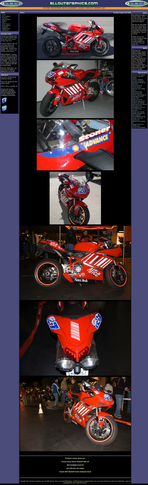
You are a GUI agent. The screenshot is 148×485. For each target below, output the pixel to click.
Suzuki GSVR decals (138, 127)
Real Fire (135, 84)
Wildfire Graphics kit (138, 113)
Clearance (4, 77)
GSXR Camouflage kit (139, 95)
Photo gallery (6, 25)
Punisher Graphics (138, 81)
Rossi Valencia (136, 93)
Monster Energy (137, 92)
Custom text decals (138, 102)
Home (4, 14)
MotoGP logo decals (138, 101)
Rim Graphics (136, 115)
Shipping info (6, 28)
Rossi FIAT (135, 98)
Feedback (5, 27)
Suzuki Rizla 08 (137, 85)
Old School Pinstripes (139, 75)
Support (4, 21)
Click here (11, 60)
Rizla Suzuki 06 (137, 106)
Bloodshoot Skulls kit (138, 82)
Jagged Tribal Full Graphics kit (137, 125)
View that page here (138, 43)
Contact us (5, 30)
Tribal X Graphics (137, 79)
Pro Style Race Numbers (137, 109)
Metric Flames (5, 86)
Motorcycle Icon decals (139, 104)
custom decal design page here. (8, 39)
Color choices (6, 24)
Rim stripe (4, 81)
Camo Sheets (136, 87)
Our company (6, 16)
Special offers (6, 19)
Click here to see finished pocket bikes (9, 50)
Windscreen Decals (138, 112)
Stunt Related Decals (138, 116)
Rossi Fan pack (137, 99)
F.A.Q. (4, 22)
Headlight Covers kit (138, 107)
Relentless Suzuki (137, 96)
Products (4, 18)
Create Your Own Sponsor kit (137, 118)
